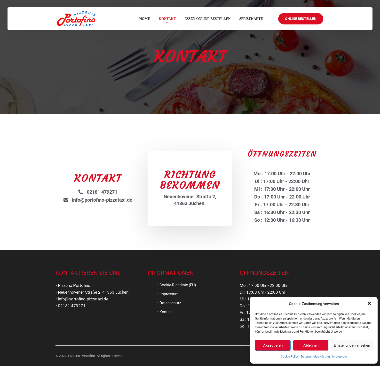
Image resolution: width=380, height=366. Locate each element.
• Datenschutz (169, 303)
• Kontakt (165, 312)
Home (144, 19)
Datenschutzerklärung (315, 356)
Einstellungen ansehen (352, 345)
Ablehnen (310, 345)
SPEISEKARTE (251, 19)
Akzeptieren (273, 345)
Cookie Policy (290, 356)
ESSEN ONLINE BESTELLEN (208, 19)
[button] (370, 304)
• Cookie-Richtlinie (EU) (176, 285)
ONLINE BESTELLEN (301, 19)
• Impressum (168, 294)
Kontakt (167, 19)
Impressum (339, 356)
